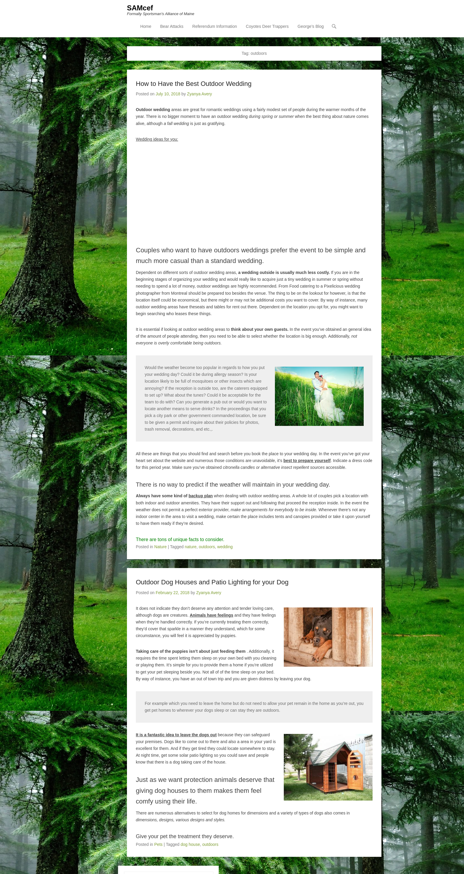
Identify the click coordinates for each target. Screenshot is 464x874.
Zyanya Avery (199, 94)
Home (145, 27)
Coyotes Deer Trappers (267, 27)
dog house (190, 844)
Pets (158, 844)
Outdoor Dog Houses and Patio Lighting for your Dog (212, 582)
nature (190, 547)
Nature (160, 547)
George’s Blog (311, 27)
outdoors (207, 547)
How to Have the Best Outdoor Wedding (194, 84)
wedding (225, 547)
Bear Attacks (171, 27)
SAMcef (140, 8)
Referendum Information (214, 27)
